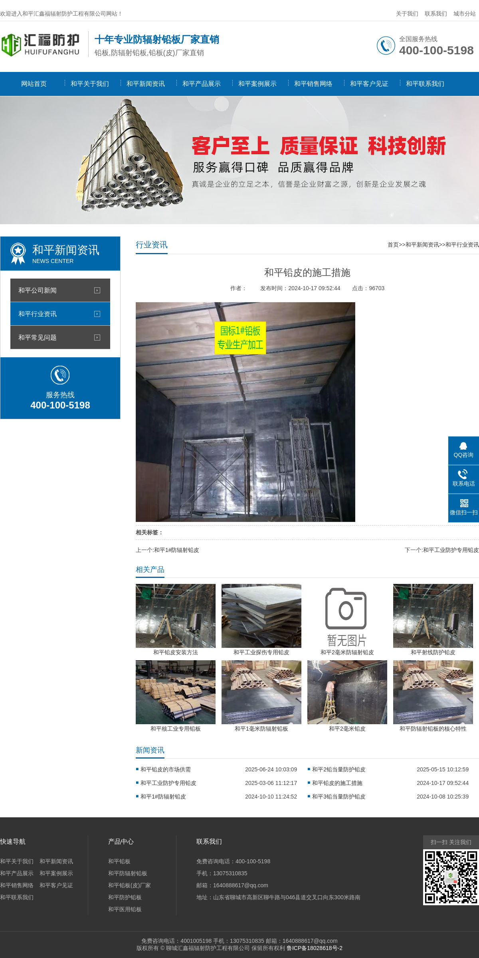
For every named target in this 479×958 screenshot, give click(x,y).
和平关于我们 (90, 83)
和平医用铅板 (125, 909)
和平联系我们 (425, 83)
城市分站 (464, 13)
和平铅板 (119, 861)
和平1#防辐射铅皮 (177, 550)
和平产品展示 (201, 83)
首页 (393, 244)
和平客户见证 (369, 83)
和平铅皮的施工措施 (337, 783)
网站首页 (34, 83)
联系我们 (436, 13)
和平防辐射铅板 (127, 873)
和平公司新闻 (37, 290)
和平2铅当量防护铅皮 (339, 769)
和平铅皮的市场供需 (166, 769)
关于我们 (407, 13)
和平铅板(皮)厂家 (129, 885)
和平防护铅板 (125, 897)
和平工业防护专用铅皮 (451, 550)
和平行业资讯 (37, 313)
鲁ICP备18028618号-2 (314, 948)
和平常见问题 (37, 337)
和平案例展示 (257, 83)
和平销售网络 (313, 83)
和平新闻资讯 (146, 83)
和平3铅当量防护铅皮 (339, 796)
